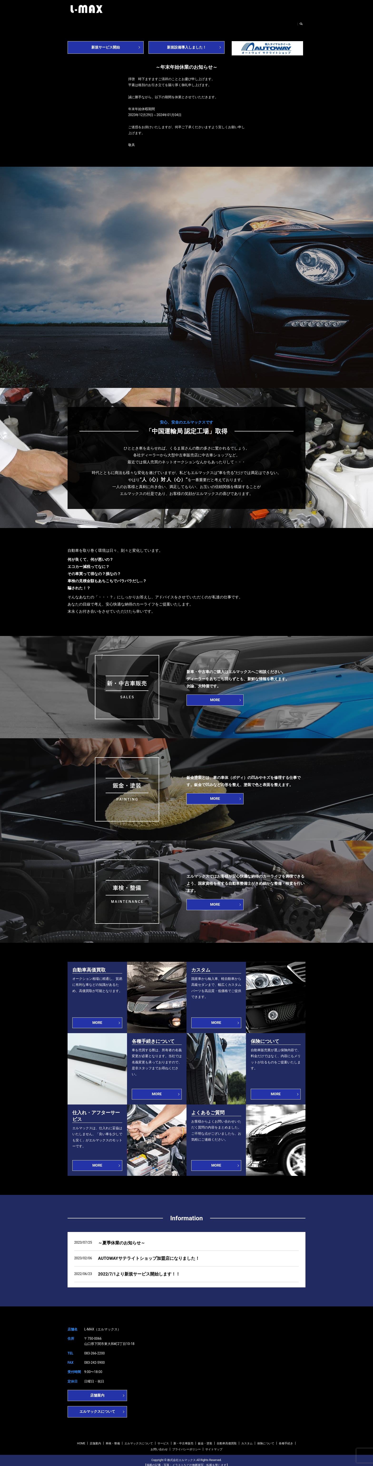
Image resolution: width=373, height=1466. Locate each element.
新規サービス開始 (105, 43)
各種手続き (286, 1439)
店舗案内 (94, 22)
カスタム (247, 1439)
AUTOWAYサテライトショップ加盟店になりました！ (149, 1253)
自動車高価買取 (256, 22)
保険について (265, 1439)
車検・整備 (116, 22)
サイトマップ (213, 1444)
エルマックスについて (147, 22)
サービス (177, 22)
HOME (76, 22)
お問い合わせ (284, 22)
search (303, 23)
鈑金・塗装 (229, 22)
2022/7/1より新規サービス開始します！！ (139, 1269)
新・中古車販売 (202, 22)
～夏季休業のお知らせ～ (121, 1238)
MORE (215, 695)
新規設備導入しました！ (186, 43)
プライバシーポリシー (186, 1444)
